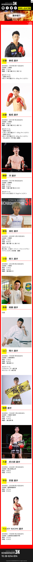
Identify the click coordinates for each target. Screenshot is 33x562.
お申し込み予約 (24, 8)
